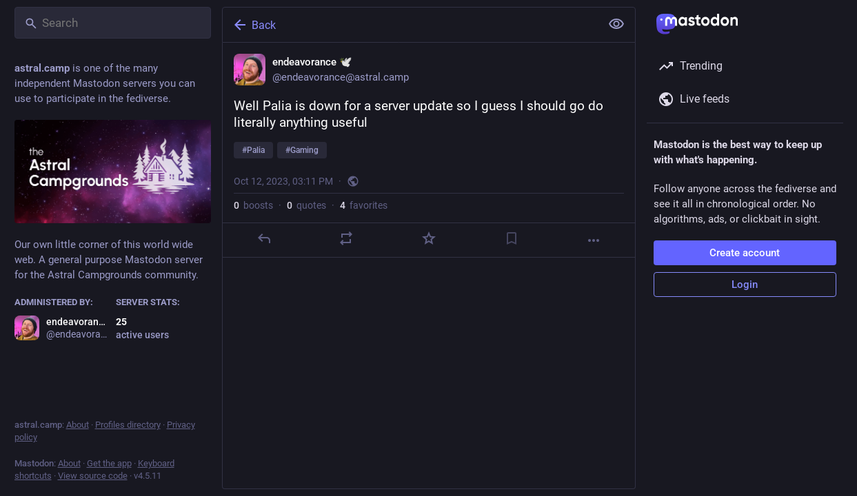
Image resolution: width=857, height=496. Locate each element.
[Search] (112, 23)
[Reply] (263, 238)
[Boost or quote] (346, 238)
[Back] (410, 25)
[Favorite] (428, 238)
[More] (593, 240)
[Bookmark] (511, 238)
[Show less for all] (616, 24)
